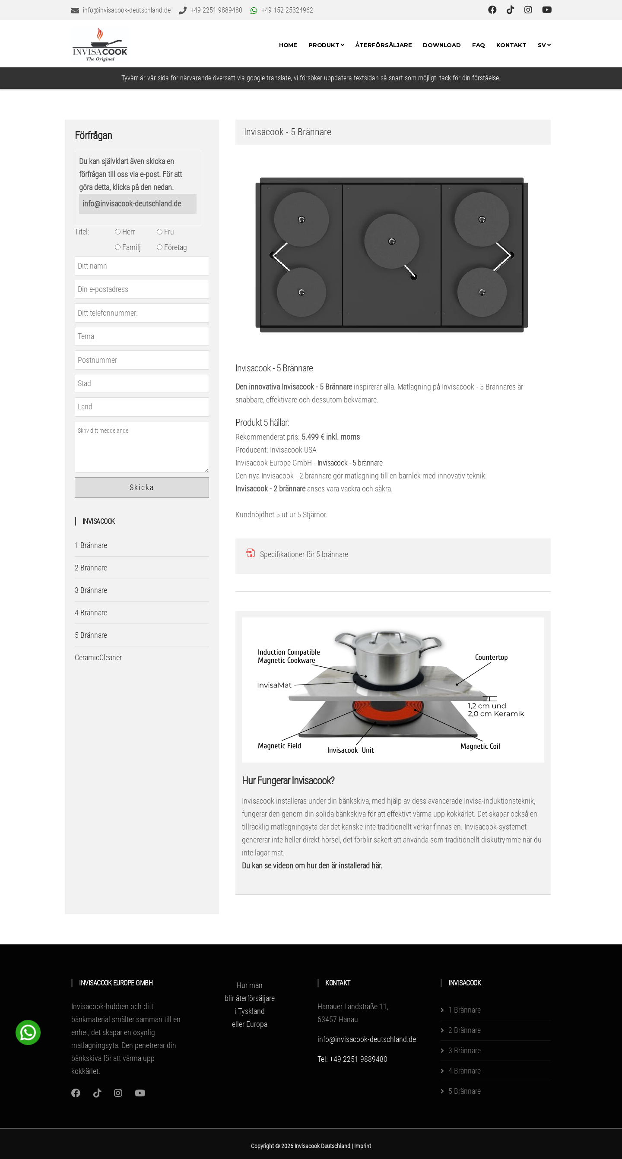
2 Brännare (91, 567)
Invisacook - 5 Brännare (274, 368)
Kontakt (511, 44)
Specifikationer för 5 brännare (304, 554)
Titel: (82, 231)
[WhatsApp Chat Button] (28, 1031)
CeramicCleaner (98, 657)
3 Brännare (91, 590)
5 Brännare (91, 635)
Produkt (326, 44)
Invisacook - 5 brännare (350, 462)
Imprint (362, 1146)
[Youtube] (140, 1093)
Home (288, 44)
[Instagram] (76, 1093)
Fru (165, 231)
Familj (128, 247)
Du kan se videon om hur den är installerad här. (312, 865)
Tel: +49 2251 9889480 (352, 1059)
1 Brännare (91, 545)
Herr (125, 231)
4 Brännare (91, 612)
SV (544, 44)
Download (441, 44)
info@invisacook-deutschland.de (132, 203)
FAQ (478, 44)
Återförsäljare (383, 44)
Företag (172, 247)
